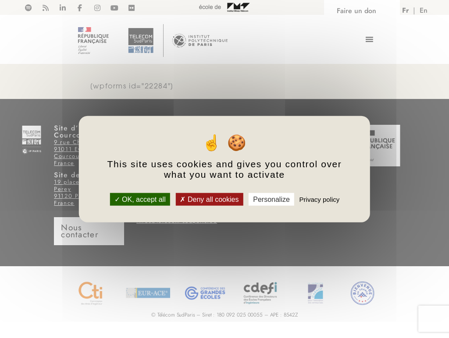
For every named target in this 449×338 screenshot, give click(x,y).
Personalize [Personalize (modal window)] (271, 199)
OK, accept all (140, 199)
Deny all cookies (209, 199)
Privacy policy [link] (319, 199)
